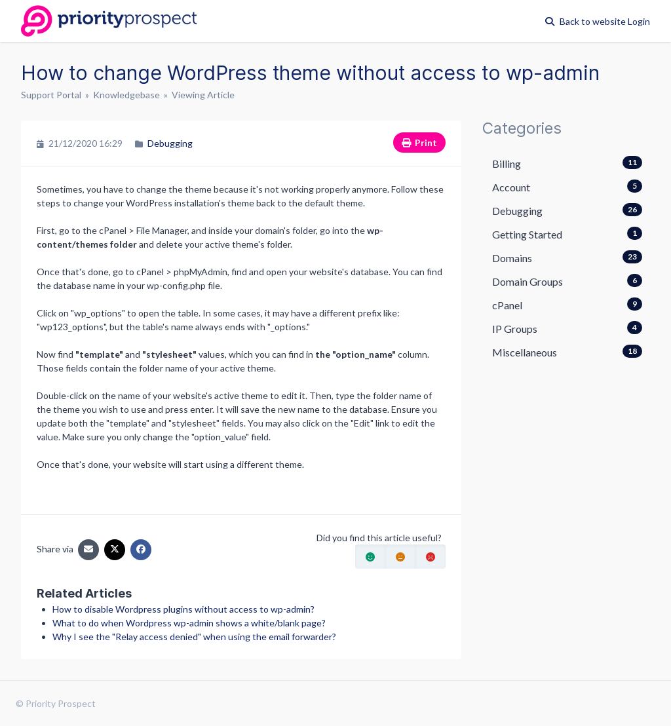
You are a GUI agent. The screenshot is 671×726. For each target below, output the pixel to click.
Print (419, 142)
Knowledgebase (126, 94)
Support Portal (51, 94)
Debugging (170, 143)
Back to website (594, 21)
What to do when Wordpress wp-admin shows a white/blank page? (189, 622)
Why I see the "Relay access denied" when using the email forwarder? (194, 636)
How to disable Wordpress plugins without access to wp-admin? (183, 609)
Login (639, 21)
